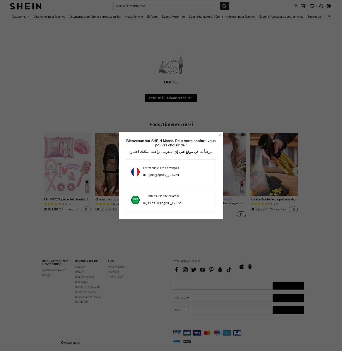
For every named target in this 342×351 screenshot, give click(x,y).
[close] (219, 135)
